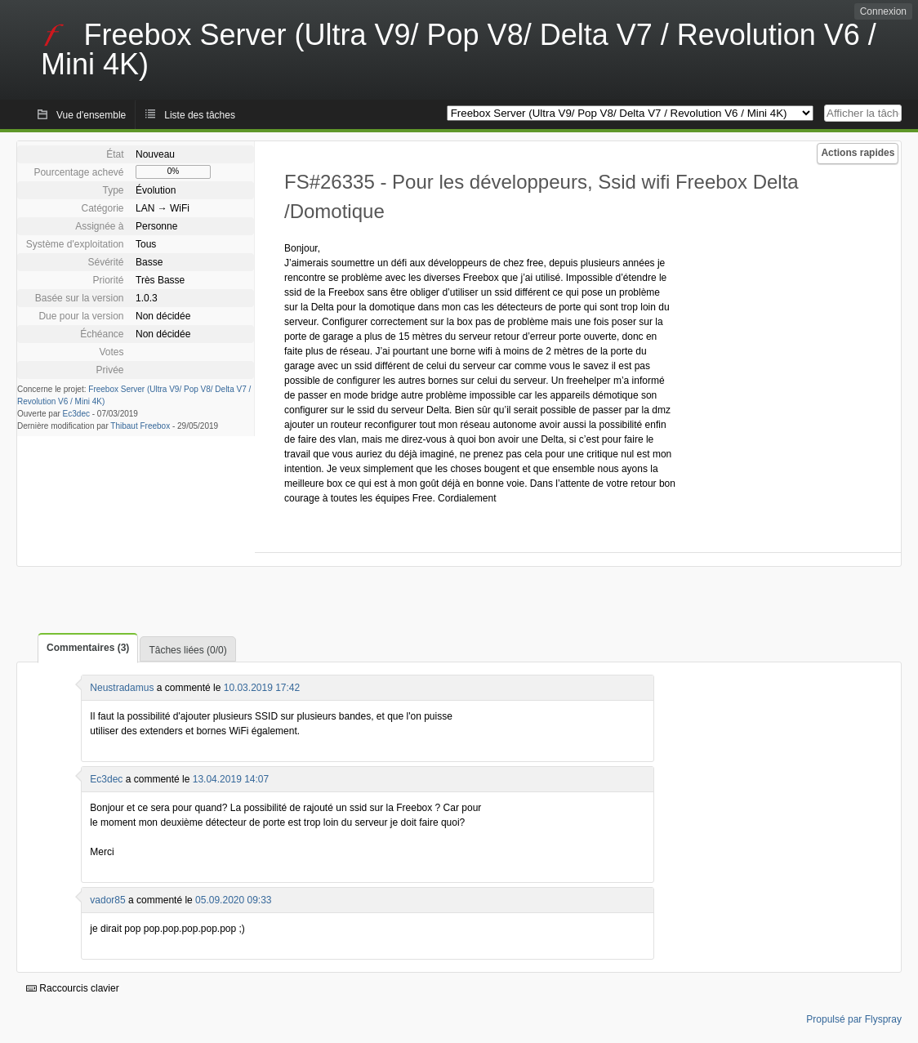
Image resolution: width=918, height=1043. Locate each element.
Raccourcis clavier (72, 988)
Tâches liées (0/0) (187, 650)
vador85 (107, 900)
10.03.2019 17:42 (262, 687)
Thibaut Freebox (140, 425)
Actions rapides (857, 152)
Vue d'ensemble (91, 115)
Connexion (883, 11)
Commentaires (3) (88, 647)
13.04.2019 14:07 (231, 779)
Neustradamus (122, 687)
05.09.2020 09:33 (233, 900)
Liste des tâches (199, 115)
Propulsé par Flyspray (854, 1019)
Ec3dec (76, 413)
